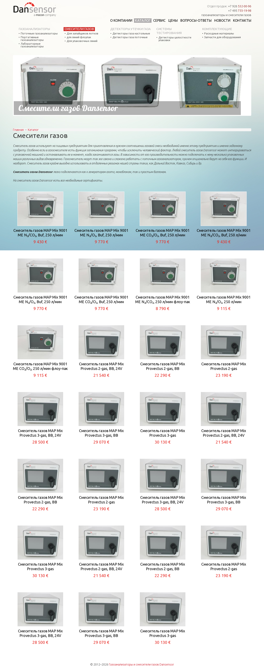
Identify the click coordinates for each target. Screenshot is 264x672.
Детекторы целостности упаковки (174, 39)
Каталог (142, 20)
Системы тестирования (169, 31)
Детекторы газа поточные (130, 37)
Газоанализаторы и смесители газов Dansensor (141, 664)
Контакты (242, 20)
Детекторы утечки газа (130, 29)
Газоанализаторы (34, 29)
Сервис (159, 20)
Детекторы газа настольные (131, 33)
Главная (18, 129)
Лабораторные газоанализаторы (32, 45)
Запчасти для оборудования (222, 37)
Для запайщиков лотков (82, 33)
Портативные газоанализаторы (32, 38)
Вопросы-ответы (196, 20)
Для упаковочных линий (82, 41)
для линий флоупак (79, 37)
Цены (173, 20)
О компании (121, 20)
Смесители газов (79, 29)
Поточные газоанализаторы (39, 33)
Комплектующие (217, 29)
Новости (222, 20)
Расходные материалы (219, 33)
